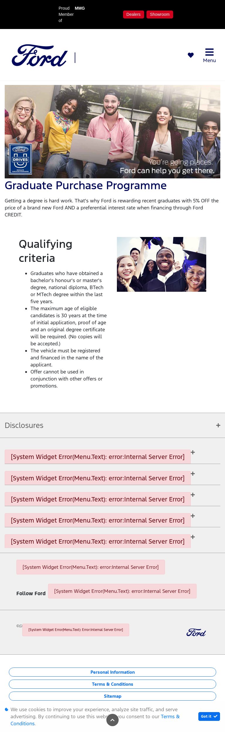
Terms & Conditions (112, 684)
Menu (209, 55)
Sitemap (112, 696)
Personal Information (113, 672)
